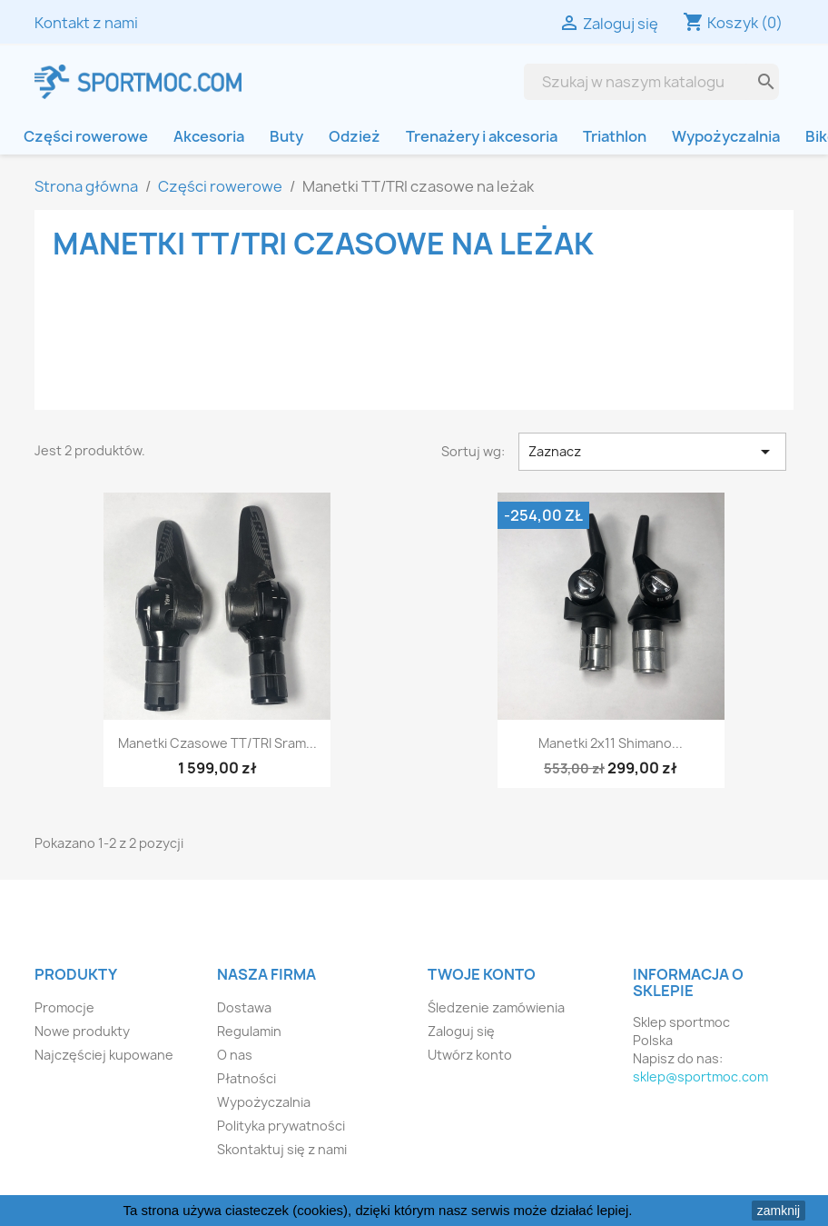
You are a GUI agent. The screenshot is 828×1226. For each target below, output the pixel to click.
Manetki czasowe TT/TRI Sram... (217, 743)
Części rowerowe (86, 136)
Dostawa (244, 1007)
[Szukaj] (637, 82)
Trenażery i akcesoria (481, 136)
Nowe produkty (82, 1031)
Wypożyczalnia (726, 136)
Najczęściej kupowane (103, 1054)
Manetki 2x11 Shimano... (610, 743)
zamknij (778, 1210)
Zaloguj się (461, 1031)
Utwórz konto (470, 1054)
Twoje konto (482, 974)
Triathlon (614, 136)
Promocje (64, 1007)
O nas (234, 1054)
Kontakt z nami (86, 23)
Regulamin (249, 1031)
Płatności (246, 1078)
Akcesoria (208, 136)
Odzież (354, 136)
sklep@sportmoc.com (700, 1076)
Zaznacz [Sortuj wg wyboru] (652, 452)
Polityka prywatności (281, 1125)
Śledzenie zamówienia (496, 1007)
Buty (286, 136)
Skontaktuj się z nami (282, 1149)
